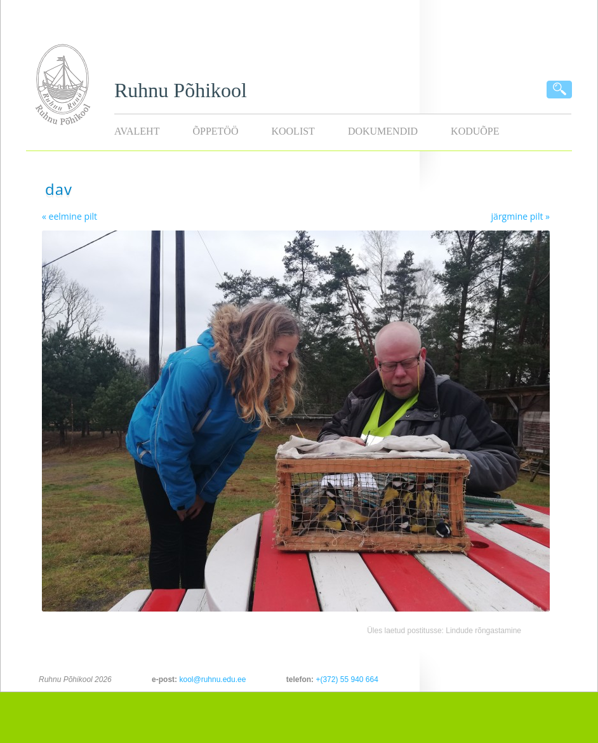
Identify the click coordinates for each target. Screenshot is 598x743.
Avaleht (136, 131)
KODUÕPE (475, 131)
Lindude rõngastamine (483, 630)
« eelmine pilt (69, 216)
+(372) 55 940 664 (347, 679)
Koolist (292, 131)
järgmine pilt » (520, 216)
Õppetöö (215, 131)
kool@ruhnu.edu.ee (212, 679)
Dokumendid (383, 131)
